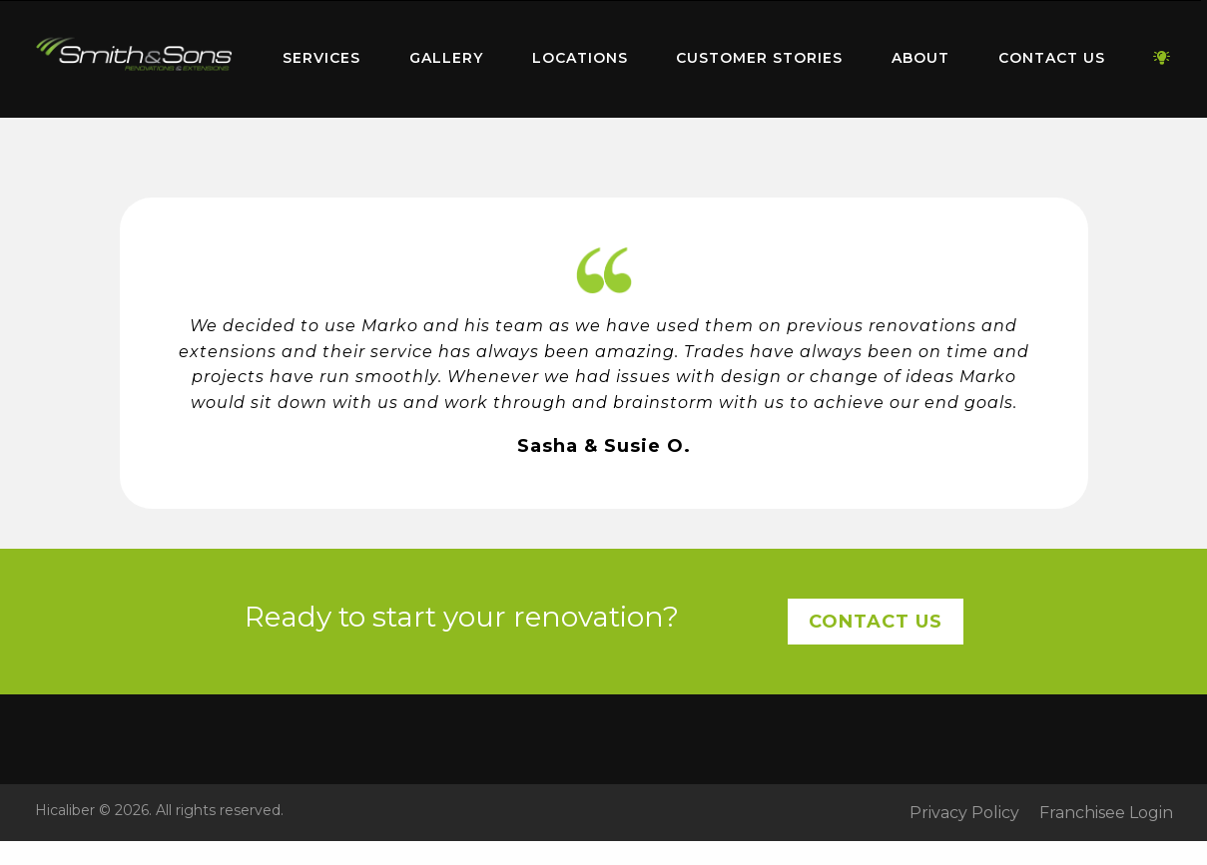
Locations (580, 58)
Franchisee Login (1106, 813)
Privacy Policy (964, 813)
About (920, 58)
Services (321, 58)
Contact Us (1051, 58)
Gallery (446, 58)
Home (135, 54)
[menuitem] (135, 59)
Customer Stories (759, 58)
